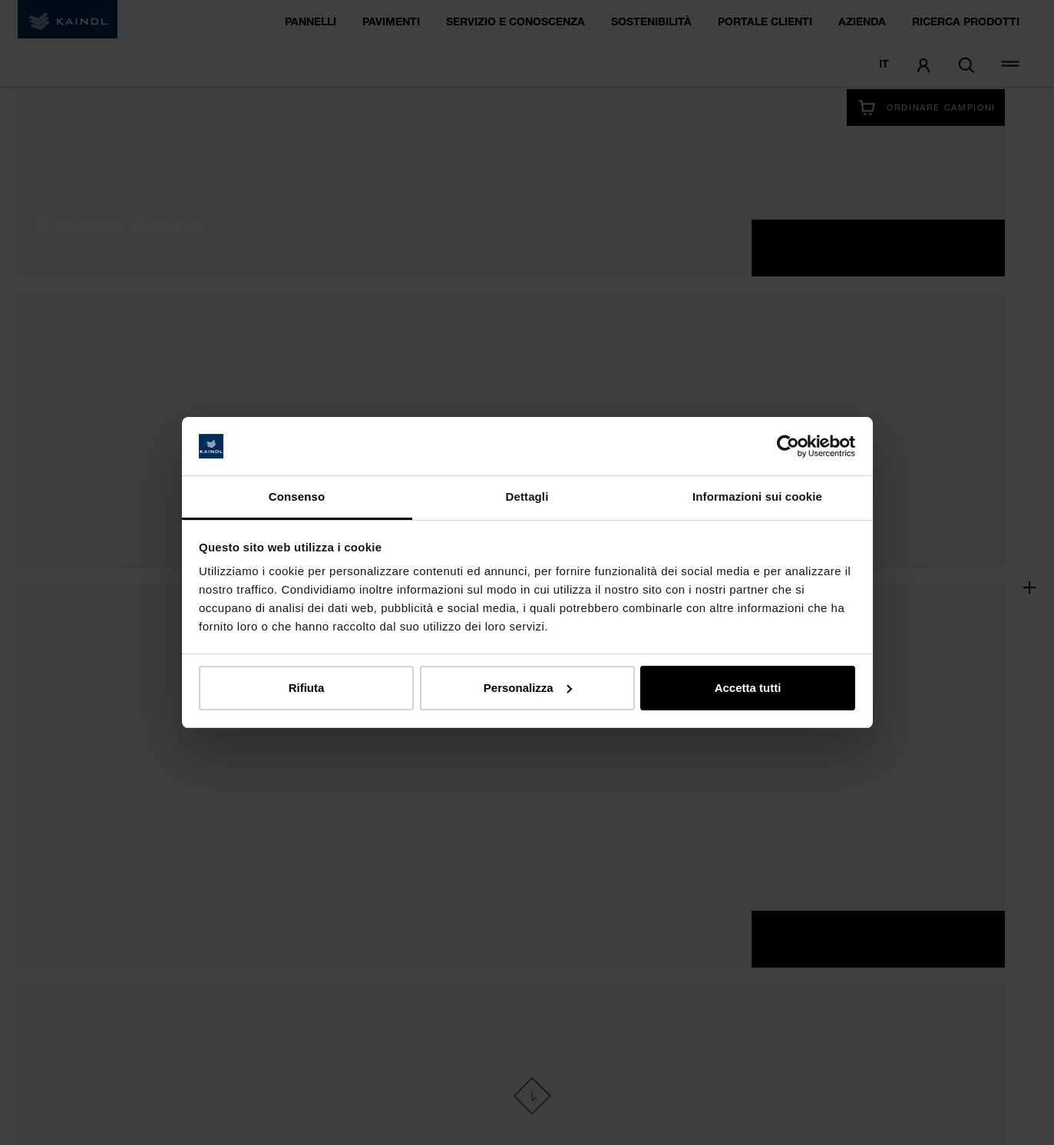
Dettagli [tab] (527, 496)
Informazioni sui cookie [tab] (757, 496)
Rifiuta (307, 687)
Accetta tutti (748, 687)
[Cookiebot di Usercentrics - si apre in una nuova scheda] (788, 446)
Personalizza (528, 687)
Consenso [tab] (297, 496)
